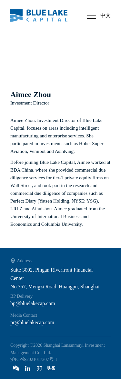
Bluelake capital (42, 15)
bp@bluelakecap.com (32, 303)
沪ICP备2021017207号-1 (33, 359)
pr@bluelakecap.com (32, 322)
